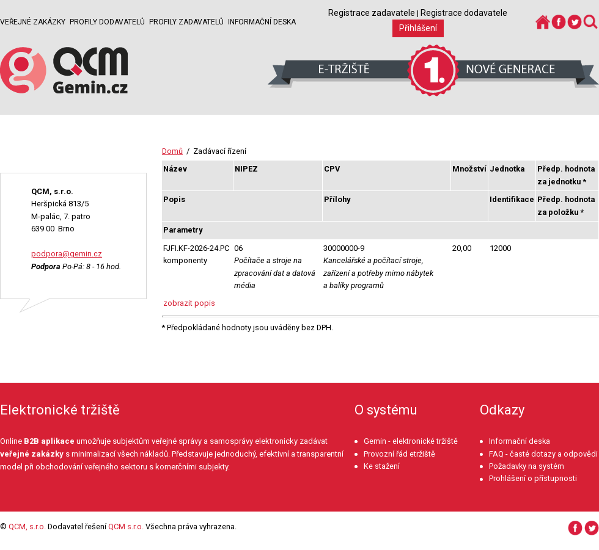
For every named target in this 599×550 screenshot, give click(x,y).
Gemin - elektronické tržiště (411, 441)
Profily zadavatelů (186, 22)
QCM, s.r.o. (27, 526)
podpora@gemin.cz (66, 253)
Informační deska (262, 22)
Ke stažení (382, 466)
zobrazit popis (189, 303)
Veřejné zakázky (32, 22)
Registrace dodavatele (464, 13)
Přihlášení (418, 28)
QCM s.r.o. (126, 526)
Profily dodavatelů (107, 22)
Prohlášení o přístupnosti (533, 478)
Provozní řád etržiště (399, 453)
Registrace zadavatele (371, 13)
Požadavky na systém (526, 466)
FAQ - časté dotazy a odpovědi (543, 453)
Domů (172, 151)
